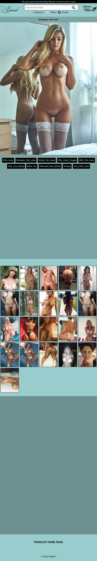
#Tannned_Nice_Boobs (50, 166)
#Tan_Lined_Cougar (67, 160)
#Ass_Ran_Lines (81, 166)
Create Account (62, 2)
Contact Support (48, 556)
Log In (73, 2)
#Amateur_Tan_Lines (26, 160)
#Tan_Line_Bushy (16, 166)
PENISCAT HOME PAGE (48, 542)
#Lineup (67, 166)
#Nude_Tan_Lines (47, 160)
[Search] (51, 7)
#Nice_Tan (32, 166)
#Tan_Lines (8, 160)
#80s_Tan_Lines (86, 160)
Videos (51, 12)
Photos (63, 12)
